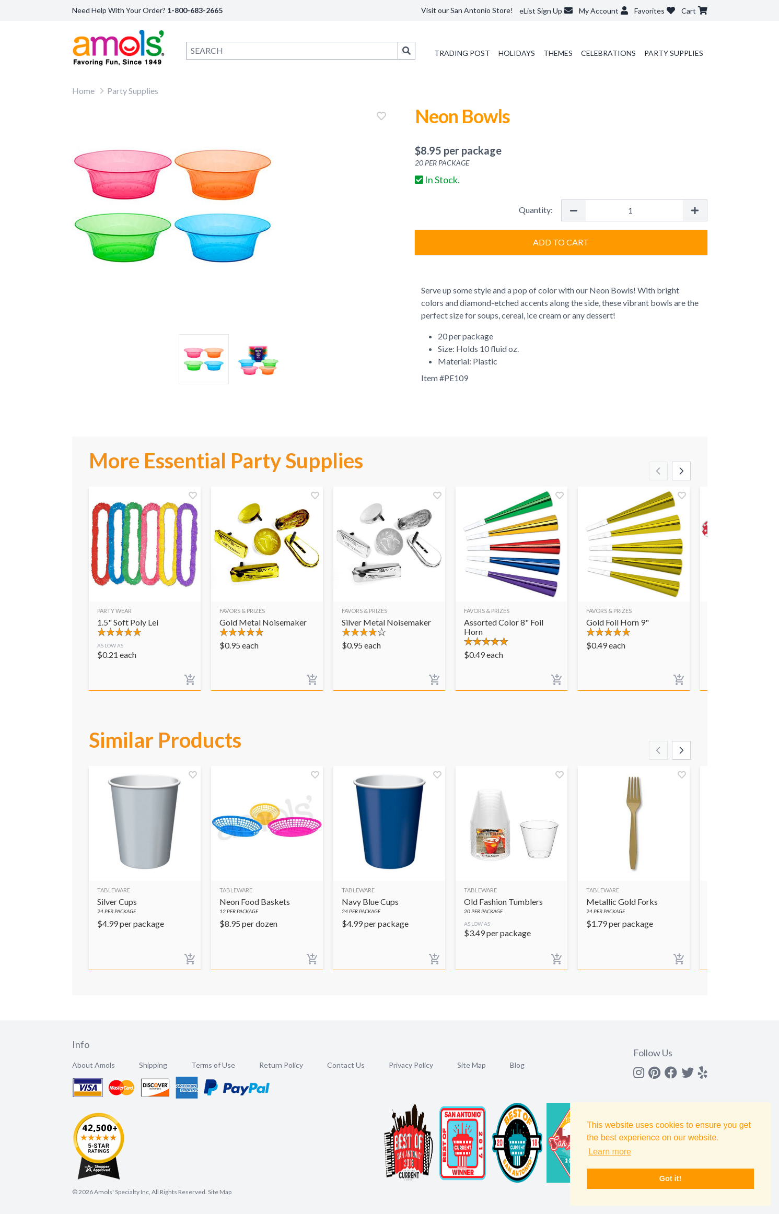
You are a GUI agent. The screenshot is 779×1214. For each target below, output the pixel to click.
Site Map (471, 1064)
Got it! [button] (670, 1178)
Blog (517, 1064)
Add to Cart (561, 242)
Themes (558, 53)
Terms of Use (213, 1064)
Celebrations (608, 53)
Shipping (153, 1064)
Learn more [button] (609, 1151)
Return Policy (281, 1064)
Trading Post (462, 53)
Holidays (516, 53)
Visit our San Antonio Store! (467, 10)
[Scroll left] (658, 471)
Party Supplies (673, 53)
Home (83, 91)
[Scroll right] (681, 471)
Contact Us (346, 1064)
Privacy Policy (411, 1064)
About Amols (93, 1064)
